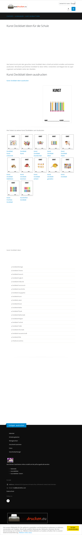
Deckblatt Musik (17, 304)
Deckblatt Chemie (17, 270)
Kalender (11, 433)
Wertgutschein (13, 441)
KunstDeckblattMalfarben (10, 177)
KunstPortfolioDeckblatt (10, 200)
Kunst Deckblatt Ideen (32, 16)
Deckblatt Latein (17, 300)
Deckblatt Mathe (17, 307)
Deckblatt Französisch (18, 285)
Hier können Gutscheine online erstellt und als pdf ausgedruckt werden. (28, 464)
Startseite (10, 16)
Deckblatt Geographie (18, 293)
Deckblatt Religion (17, 319)
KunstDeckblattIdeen (50, 153)
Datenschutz (10, 491)
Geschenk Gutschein (15, 444)
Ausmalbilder (19, 16)
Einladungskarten (14, 437)
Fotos (10, 448)
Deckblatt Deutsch (17, 274)
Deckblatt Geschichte (18, 289)
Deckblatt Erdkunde (18, 282)
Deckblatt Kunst (17, 296)
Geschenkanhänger (15, 452)
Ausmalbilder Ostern (17, 473)
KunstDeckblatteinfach (37, 177)
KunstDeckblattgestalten (50, 177)
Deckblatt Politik (17, 326)
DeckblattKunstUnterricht (10, 153)
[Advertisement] (13, 257)
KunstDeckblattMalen (64, 153)
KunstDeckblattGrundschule (38, 153)
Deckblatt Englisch (17, 278)
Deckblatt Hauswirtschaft (19, 333)
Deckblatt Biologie (17, 267)
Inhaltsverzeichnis (17, 341)
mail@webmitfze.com (19, 488)
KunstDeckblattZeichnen (23, 177)
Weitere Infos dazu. (25, 533)
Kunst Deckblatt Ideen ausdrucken (18, 81)
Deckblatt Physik (17, 311)
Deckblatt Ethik (16, 337)
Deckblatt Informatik (18, 330)
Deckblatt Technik (17, 322)
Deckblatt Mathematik (18, 315)
